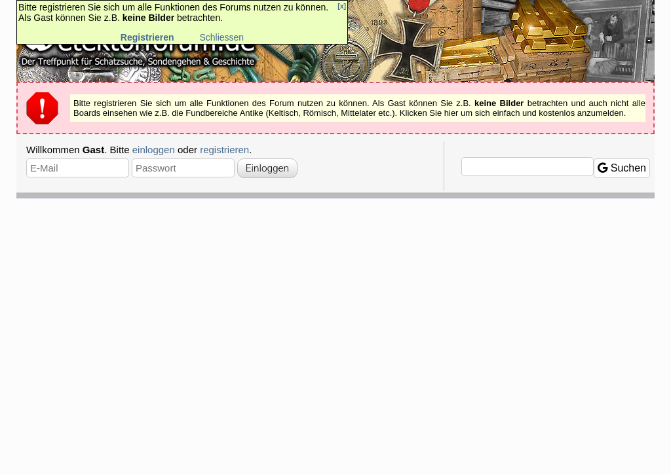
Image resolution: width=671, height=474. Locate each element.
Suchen (622, 167)
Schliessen (221, 37)
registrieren (224, 149)
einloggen (153, 149)
